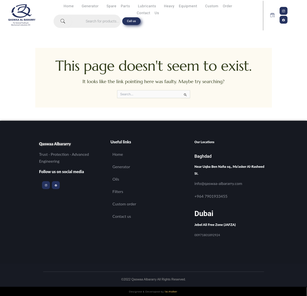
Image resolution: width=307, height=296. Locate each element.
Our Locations (204, 142)
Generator (90, 6)
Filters (117, 191)
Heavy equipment (180, 6)
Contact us (148, 13)
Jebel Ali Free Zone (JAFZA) (215, 225)
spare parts (118, 6)
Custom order (218, 6)
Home (69, 6)
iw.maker (171, 291)
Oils (115, 179)
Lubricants (147, 6)
